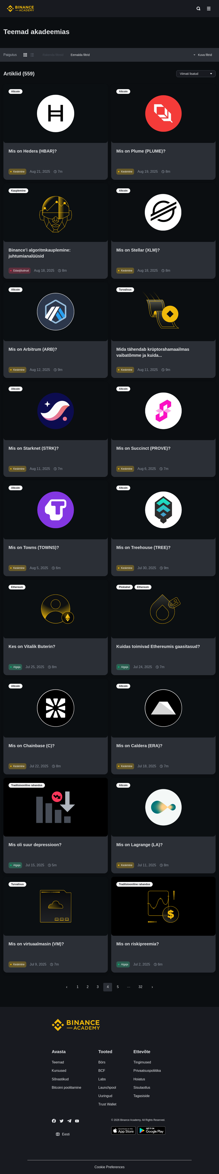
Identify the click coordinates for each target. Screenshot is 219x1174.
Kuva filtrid (202, 55)
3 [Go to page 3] (98, 987)
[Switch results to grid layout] (25, 54)
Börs (101, 1062)
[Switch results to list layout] (32, 54)
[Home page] (20, 8)
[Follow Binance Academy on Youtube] (77, 1121)
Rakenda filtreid (53, 55)
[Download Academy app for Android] (151, 1131)
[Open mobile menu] (209, 8)
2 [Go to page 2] (88, 987)
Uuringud (105, 1096)
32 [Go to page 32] (140, 987)
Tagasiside (141, 1096)
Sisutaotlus (141, 1087)
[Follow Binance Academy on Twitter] (61, 1121)
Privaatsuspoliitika (147, 1070)
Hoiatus (139, 1079)
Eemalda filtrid (80, 55)
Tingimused (142, 1062)
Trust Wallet (107, 1104)
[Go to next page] (152, 987)
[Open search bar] (197, 8)
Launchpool (107, 1087)
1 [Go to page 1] (77, 987)
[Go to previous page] (67, 987)
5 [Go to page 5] (118, 987)
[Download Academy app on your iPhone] (123, 1131)
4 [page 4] (108, 987)
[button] (208, 8)
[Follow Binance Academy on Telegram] (69, 1121)
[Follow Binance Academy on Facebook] (54, 1121)
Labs (102, 1079)
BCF (101, 1070)
